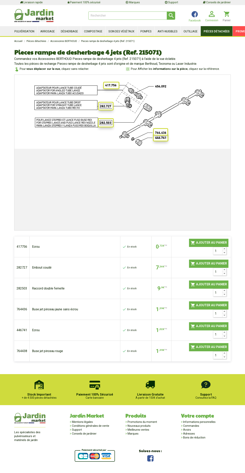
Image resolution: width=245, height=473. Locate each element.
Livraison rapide (31, 2)
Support (171, 2)
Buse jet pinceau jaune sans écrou (55, 309)
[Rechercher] (131, 16)
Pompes (146, 31)
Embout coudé (41, 267)
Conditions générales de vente (90, 425)
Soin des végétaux (121, 31)
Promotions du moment (142, 421)
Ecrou (36, 246)
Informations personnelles (199, 421)
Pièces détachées (217, 31)
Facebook (150, 458)
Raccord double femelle (48, 288)
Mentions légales (82, 421)
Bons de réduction (194, 437)
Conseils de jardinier (217, 2)
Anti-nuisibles (168, 31)
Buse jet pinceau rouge (47, 351)
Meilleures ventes (138, 429)
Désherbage (69, 31)
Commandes (191, 425)
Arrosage (47, 31)
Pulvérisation (24, 31)
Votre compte (197, 415)
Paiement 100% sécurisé (84, 2)
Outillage (191, 31)
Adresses (189, 433)
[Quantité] (217, 251)
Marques (133, 2)
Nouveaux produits (139, 425)
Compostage (93, 31)
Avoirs (187, 429)
